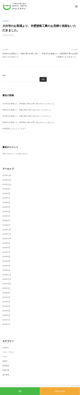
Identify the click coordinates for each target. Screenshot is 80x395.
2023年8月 (6, 293)
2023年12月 (6, 275)
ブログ (4, 357)
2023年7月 (6, 297)
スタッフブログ (8, 352)
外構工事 (5, 370)
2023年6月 (6, 302)
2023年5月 (6, 306)
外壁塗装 (5, 366)
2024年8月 (6, 248)
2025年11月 (6, 180)
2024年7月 (6, 252)
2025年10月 (6, 184)
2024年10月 (6, 238)
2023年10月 (6, 284)
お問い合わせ (60, 391)
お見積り (5, 21)
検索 (4, 75)
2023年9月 (6, 288)
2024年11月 (6, 234)
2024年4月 (6, 266)
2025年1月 (6, 225)
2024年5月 (6, 261)
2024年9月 (6, 243)
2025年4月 (6, 211)
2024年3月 (6, 270)
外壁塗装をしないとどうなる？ (14, 129)
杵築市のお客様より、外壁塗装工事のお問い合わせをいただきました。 (29, 122)
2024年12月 (6, 230)
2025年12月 (6, 175)
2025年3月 (6, 216)
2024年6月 (6, 256)
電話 (20, 391)
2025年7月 (6, 198)
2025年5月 (6, 207)
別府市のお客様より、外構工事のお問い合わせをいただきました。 (27, 110)
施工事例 (5, 375)
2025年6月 (6, 202)
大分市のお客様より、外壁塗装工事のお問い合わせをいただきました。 (29, 104)
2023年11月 (6, 279)
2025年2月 (6, 220)
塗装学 (4, 361)
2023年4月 (6, 311)
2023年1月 (6, 324)
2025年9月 (6, 189)
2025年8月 (6, 193)
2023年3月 (6, 315)
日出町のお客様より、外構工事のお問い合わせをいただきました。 (27, 116)
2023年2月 (6, 320)
